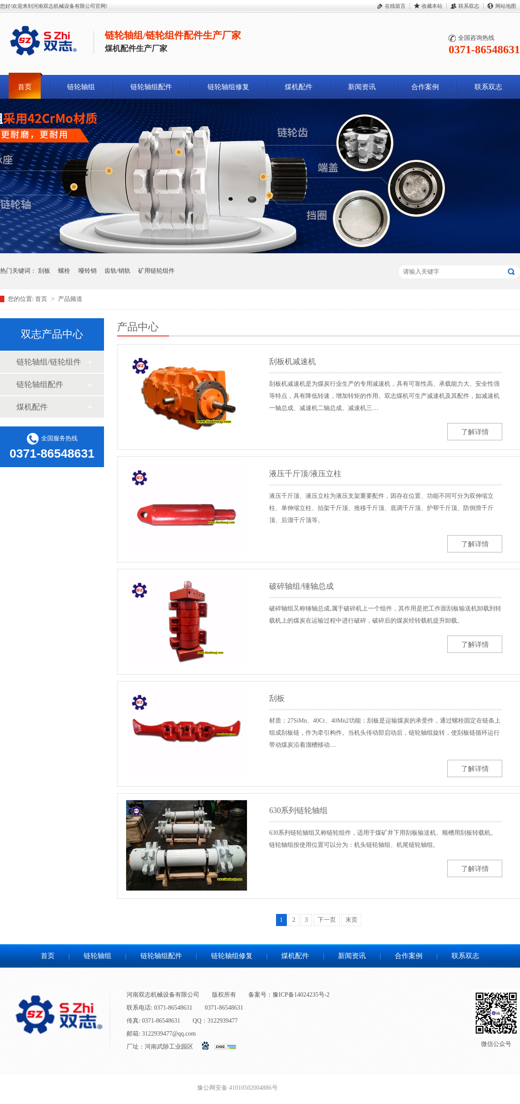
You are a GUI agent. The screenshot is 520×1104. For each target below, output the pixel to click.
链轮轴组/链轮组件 (48, 362)
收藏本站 (432, 6)
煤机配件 (298, 86)
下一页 (327, 920)
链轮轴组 (81, 86)
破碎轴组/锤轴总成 (301, 586)
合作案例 (425, 86)
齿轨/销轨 (117, 271)
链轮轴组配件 (151, 86)
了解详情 (475, 432)
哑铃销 (87, 271)
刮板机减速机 (292, 361)
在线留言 (395, 6)
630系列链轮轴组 (298, 810)
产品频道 (70, 299)
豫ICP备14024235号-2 (301, 994)
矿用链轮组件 (156, 271)
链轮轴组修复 (228, 86)
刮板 (44, 271)
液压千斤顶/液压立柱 (305, 473)
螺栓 (64, 271)
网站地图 (505, 6)
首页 (25, 86)
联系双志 (468, 6)
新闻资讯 (362, 86)
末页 (351, 920)
